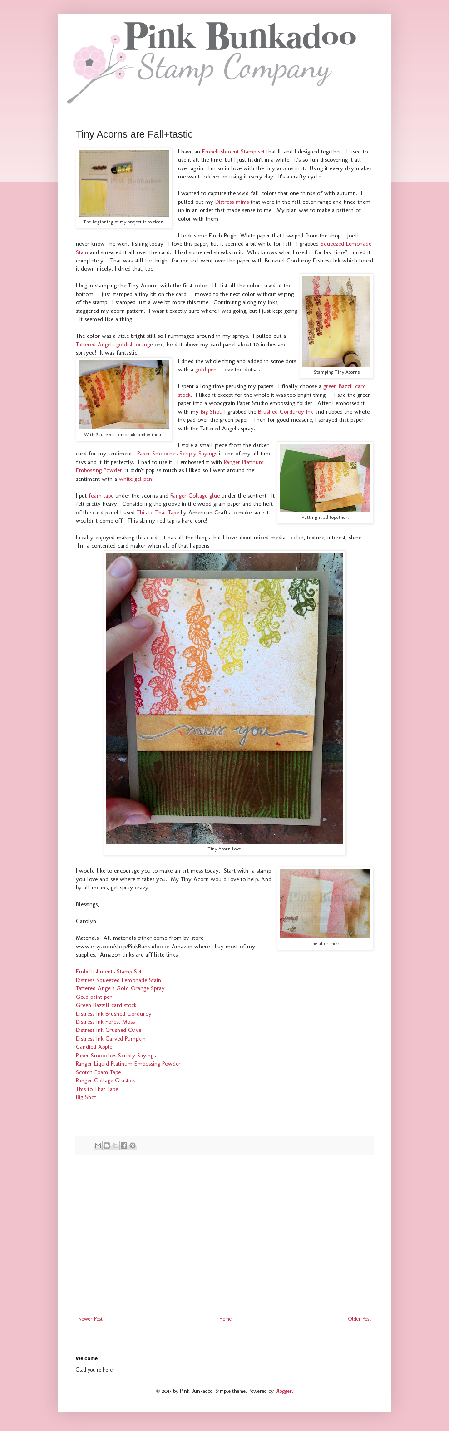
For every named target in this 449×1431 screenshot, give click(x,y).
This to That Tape (158, 512)
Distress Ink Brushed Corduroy (114, 1013)
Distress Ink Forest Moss (105, 1021)
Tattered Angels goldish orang (113, 344)
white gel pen (135, 478)
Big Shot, (212, 411)
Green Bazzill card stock (106, 1005)
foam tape (101, 495)
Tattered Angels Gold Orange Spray (120, 988)
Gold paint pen (94, 996)
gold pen (206, 369)
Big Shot (86, 1097)
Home (225, 1319)
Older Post (359, 1319)
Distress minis (232, 201)
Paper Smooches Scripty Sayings (177, 453)
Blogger (283, 1391)
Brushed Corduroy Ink (285, 411)
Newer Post (90, 1319)
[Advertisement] (224, 1240)
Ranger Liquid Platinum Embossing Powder (128, 1063)
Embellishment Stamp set (233, 151)
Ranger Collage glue (194, 495)
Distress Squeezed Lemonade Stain (118, 980)
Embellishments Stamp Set (109, 971)
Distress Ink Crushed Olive (108, 1029)
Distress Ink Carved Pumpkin (111, 1038)
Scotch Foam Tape (98, 1072)
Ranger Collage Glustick (105, 1080)
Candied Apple (94, 1046)
